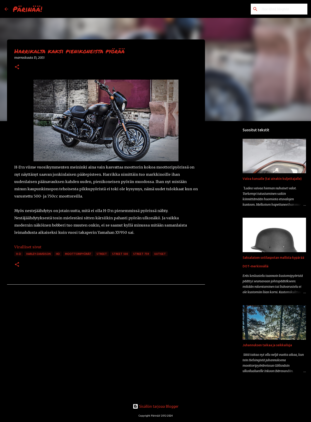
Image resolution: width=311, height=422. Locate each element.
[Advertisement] (228, 196)
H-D (18, 253)
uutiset (160, 253)
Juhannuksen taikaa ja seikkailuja (267, 345)
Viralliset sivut (27, 247)
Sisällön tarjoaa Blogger (155, 406)
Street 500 (120, 253)
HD (58, 253)
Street (101, 253)
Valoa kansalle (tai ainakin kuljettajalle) (272, 179)
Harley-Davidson (38, 253)
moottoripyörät (78, 253)
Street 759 (141, 253)
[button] (17, 67)
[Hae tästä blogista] (283, 9)
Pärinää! (27, 9)
